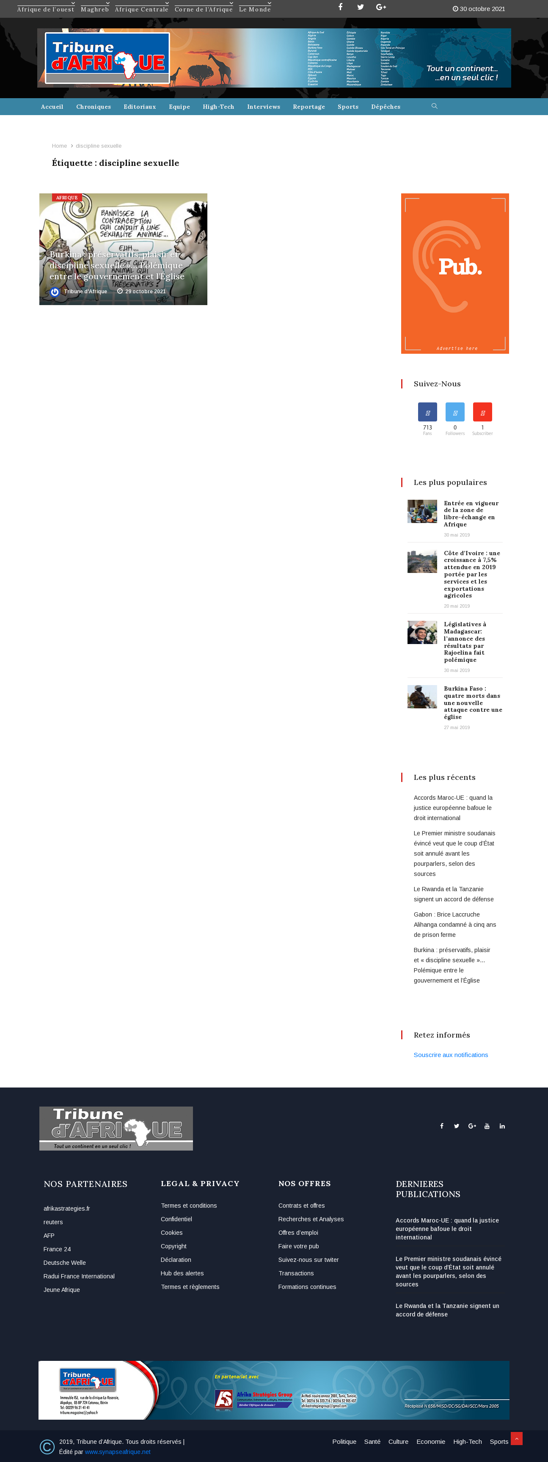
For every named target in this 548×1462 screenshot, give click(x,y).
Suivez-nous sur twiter (308, 1259)
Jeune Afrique (62, 1289)
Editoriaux (140, 106)
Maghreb (95, 3)
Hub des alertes (182, 1273)
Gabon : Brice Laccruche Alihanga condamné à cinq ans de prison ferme (455, 924)
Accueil (52, 106)
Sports (348, 106)
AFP (49, 1235)
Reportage (309, 106)
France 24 (57, 1249)
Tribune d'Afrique (78, 292)
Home (59, 146)
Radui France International (79, 1276)
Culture (398, 1441)
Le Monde (255, 3)
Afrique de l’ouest (46, 3)
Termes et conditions (189, 1205)
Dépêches (385, 106)
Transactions (296, 1273)
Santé (372, 1441)
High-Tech (218, 106)
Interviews (263, 106)
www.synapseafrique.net (118, 1451)
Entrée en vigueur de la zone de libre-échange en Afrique (471, 513)
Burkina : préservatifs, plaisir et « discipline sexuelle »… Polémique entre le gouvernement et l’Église (117, 265)
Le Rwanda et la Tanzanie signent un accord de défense (447, 1310)
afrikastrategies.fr (67, 1208)
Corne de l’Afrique (204, 3)
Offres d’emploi (298, 1232)
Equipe (179, 106)
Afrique (67, 198)
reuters (53, 1222)
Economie (430, 1441)
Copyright (174, 1246)
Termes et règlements (190, 1286)
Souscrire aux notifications (451, 1054)
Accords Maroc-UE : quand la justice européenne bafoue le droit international (453, 807)
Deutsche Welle (65, 1262)
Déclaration (176, 1259)
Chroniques (93, 106)
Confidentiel (176, 1219)
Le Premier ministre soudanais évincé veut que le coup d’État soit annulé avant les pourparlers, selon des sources (455, 853)
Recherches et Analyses (311, 1219)
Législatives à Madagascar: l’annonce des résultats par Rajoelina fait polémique (465, 642)
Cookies (172, 1232)
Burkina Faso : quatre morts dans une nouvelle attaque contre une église (473, 703)
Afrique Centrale (142, 3)
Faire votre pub (298, 1246)
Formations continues (307, 1286)
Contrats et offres (301, 1205)
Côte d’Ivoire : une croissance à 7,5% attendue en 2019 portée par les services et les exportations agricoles (472, 574)
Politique (344, 1441)
